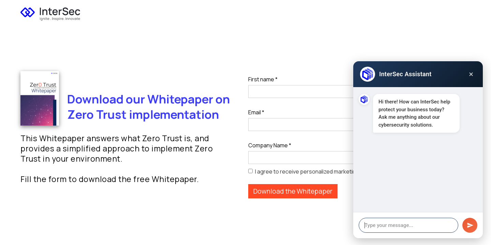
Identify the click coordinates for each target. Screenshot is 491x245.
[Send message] (469, 225)
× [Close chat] (471, 74)
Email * (256, 112)
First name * (263, 79)
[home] (50, 12)
